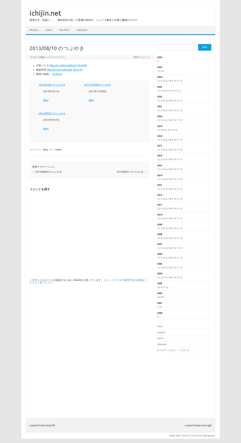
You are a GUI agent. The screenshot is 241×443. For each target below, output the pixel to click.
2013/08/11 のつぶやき (132, 171)
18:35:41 (78, 69)
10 (174, 80)
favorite (64, 30)
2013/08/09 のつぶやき (47, 171)
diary (46, 100)
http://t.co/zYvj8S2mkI (59, 69)
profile (34, 30)
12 (181, 80)
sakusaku (82, 30)
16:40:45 (57, 74)
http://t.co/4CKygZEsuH (62, 65)
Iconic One (174, 435)
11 (178, 80)
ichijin (42, 57)
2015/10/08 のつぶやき (97, 84)
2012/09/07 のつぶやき (52, 113)
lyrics (48, 30)
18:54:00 (82, 65)
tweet (58, 149)
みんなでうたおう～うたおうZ (173, 350)
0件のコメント (141, 57)
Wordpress (209, 435)
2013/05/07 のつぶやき (52, 84)
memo (160, 338)
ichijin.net (45, 13)
